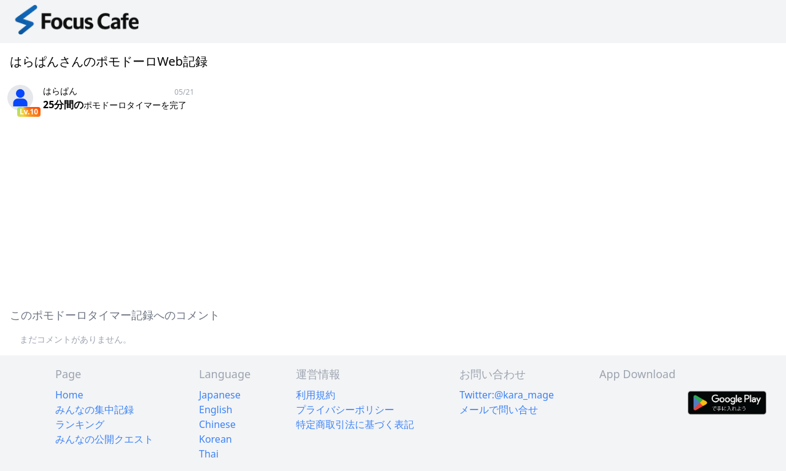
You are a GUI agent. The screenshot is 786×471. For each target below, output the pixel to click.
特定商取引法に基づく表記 (355, 424)
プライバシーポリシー (345, 409)
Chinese (217, 424)
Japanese (220, 395)
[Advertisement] (368, 210)
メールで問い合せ (498, 409)
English (215, 409)
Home (69, 395)
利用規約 (315, 395)
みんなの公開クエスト (104, 439)
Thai (209, 454)
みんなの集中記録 (94, 409)
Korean (215, 439)
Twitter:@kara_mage (506, 395)
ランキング (79, 424)
